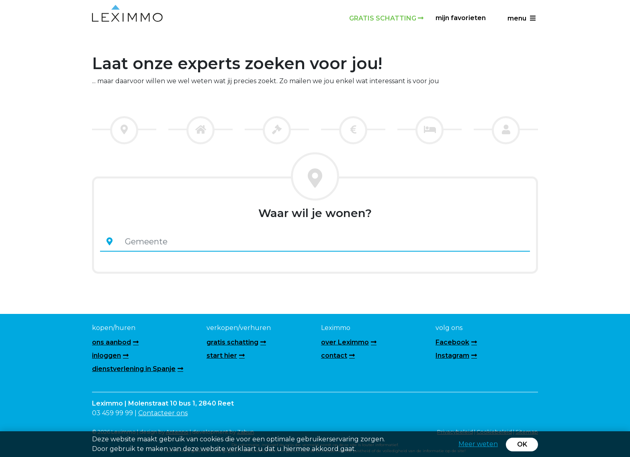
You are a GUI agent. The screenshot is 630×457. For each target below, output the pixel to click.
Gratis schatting (386, 18)
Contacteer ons (163, 413)
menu (521, 18)
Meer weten (478, 444)
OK (522, 444)
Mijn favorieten (461, 18)
